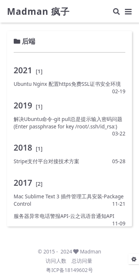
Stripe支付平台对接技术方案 (47, 161)
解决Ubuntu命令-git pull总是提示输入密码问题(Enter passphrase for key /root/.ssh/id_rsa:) (68, 122)
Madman (90, 251)
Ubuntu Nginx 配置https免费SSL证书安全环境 (67, 83)
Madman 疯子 (38, 11)
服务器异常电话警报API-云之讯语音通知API (64, 215)
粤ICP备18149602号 (69, 269)
